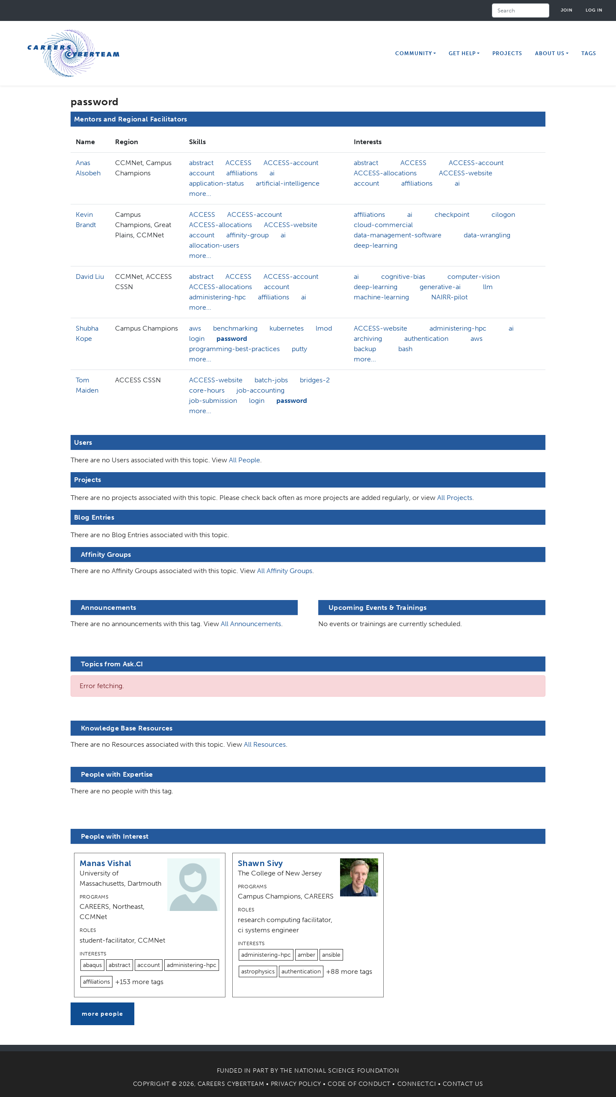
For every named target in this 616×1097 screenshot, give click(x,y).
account (201, 173)
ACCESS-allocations (385, 173)
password (231, 338)
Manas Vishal (105, 863)
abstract (201, 163)
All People (244, 460)
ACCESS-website (465, 173)
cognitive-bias (403, 276)
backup (365, 349)
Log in (594, 10)
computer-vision (473, 276)
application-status (216, 183)
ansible (331, 954)
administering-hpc (217, 297)
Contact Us (463, 1084)
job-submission (213, 400)
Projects (507, 53)
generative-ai (440, 287)
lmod (324, 328)
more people (102, 1013)
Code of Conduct (359, 1084)
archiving (368, 338)
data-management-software (397, 235)
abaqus (92, 965)
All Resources (265, 744)
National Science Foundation (346, 1070)
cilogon (503, 214)
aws (195, 328)
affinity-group (247, 235)
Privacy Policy (296, 1084)
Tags (588, 53)
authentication (426, 338)
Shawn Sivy (260, 863)
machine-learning (381, 297)
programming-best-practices (234, 349)
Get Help (462, 53)
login (196, 338)
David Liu (90, 276)
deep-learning (375, 245)
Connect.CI (416, 1084)
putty (299, 349)
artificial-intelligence (288, 183)
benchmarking (235, 328)
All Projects (454, 498)
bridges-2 (315, 380)
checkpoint (452, 214)
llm (488, 287)
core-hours (207, 390)
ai (272, 173)
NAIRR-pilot (449, 297)
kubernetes (287, 328)
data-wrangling (487, 235)
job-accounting (260, 390)
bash (405, 349)
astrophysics (258, 971)
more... (200, 193)
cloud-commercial (383, 225)
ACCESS (238, 163)
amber (306, 954)
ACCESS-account (291, 163)
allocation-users (214, 245)
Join (567, 10)
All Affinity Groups (284, 571)
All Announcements (251, 624)
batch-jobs (271, 380)
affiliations (242, 173)
